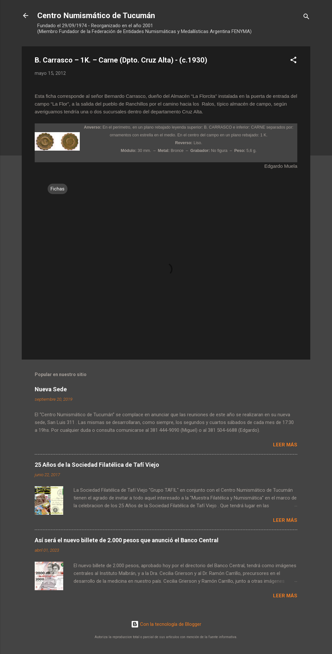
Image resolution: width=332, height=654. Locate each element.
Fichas (58, 189)
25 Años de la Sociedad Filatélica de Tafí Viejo (97, 464)
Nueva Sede (51, 389)
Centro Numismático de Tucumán (96, 15)
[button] (293, 61)
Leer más (285, 445)
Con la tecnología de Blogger (166, 624)
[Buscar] (306, 18)
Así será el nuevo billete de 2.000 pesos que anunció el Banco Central (127, 540)
